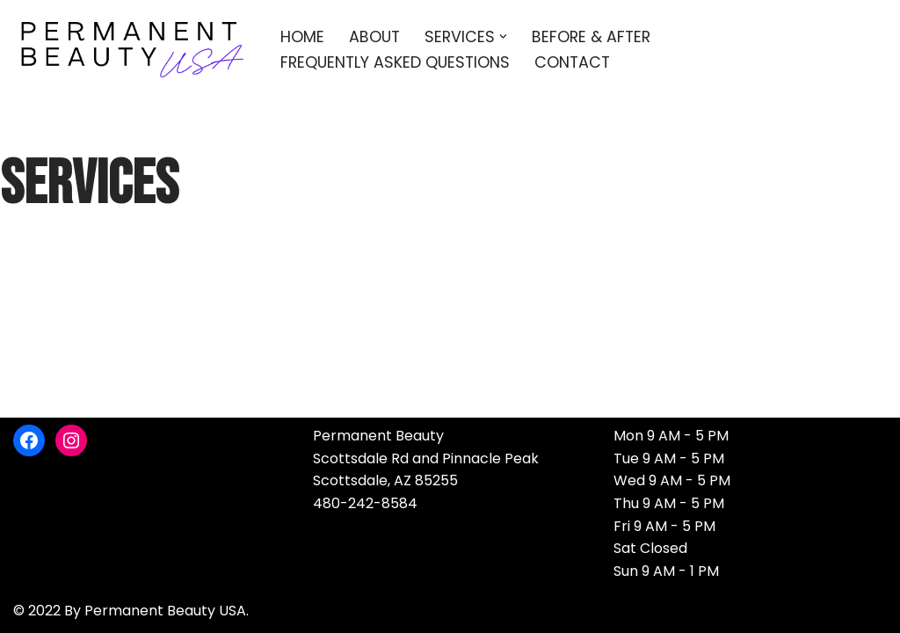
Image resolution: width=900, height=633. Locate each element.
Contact (572, 62)
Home (302, 36)
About (374, 36)
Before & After (591, 36)
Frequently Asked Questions (395, 62)
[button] (503, 36)
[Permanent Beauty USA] (131, 49)
